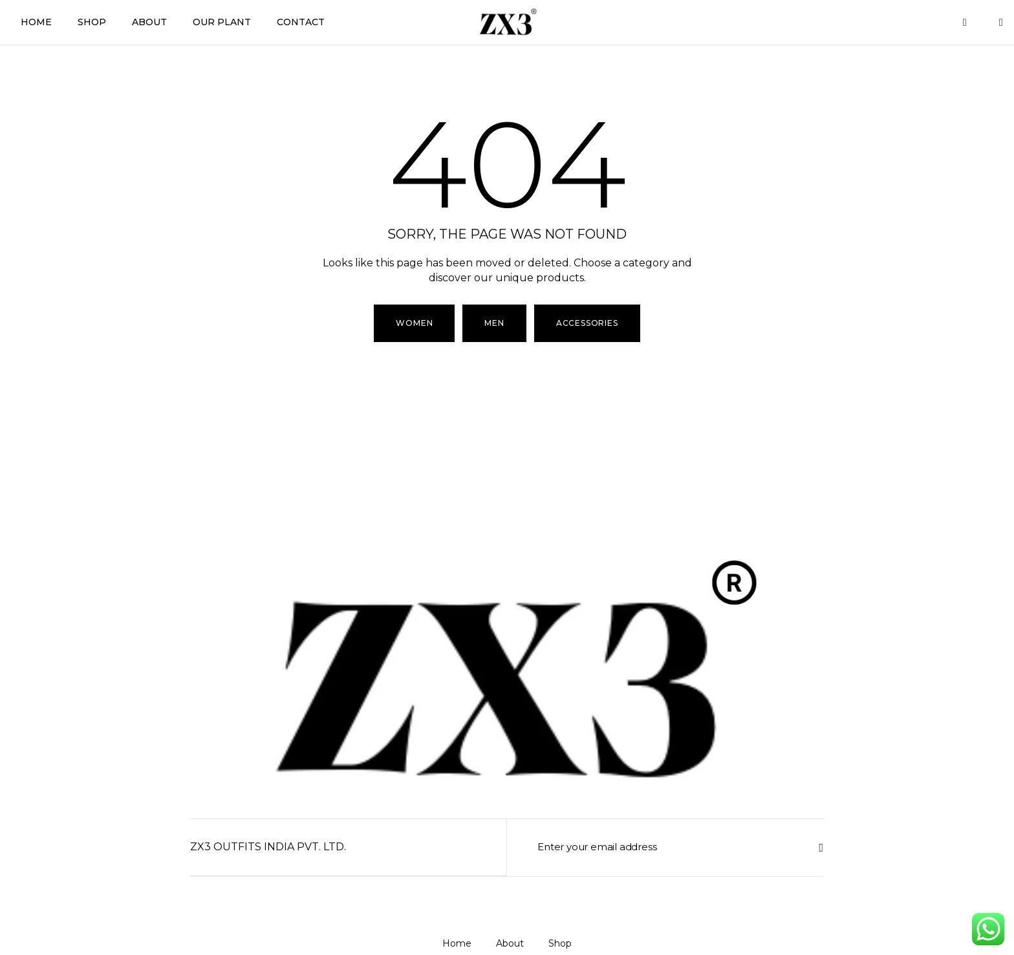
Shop (92, 22)
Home (36, 22)
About (149, 22)
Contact (301, 22)
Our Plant (222, 22)
